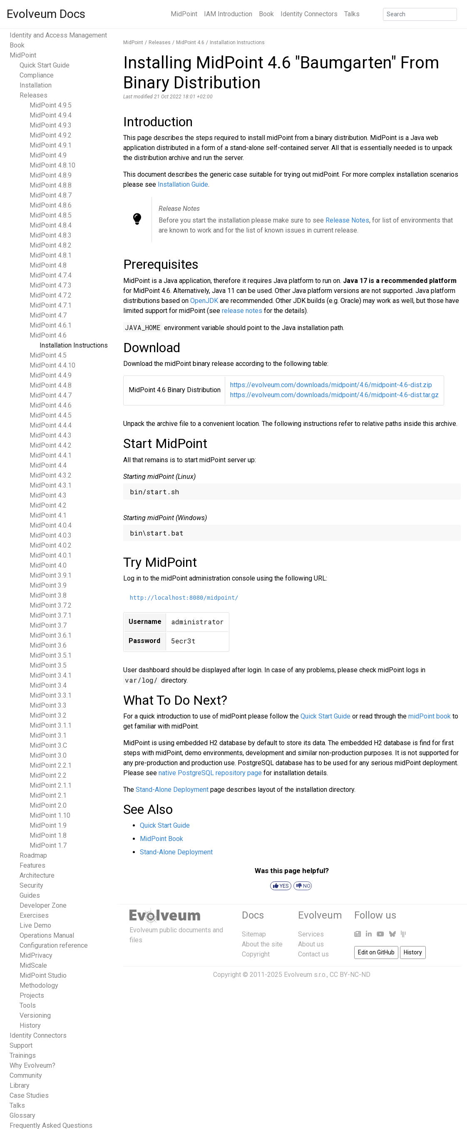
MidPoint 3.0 (48, 755)
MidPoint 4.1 (48, 515)
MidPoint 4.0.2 (51, 545)
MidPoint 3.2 (48, 715)
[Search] (420, 14)
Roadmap (33, 855)
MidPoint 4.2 (48, 505)
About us (311, 944)
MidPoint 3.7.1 (51, 615)
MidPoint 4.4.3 (51, 435)
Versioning (35, 1015)
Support (21, 1045)
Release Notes (347, 220)
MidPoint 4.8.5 (51, 215)
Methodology (39, 985)
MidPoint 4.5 (48, 355)
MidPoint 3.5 (48, 665)
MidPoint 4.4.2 (51, 445)
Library (20, 1085)
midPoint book (429, 716)
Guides (30, 895)
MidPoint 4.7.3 (51, 285)
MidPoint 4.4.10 (52, 365)
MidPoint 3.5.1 (51, 655)
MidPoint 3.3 (48, 705)
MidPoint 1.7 (48, 845)
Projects (32, 995)
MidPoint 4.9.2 (51, 135)
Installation (36, 85)
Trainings (23, 1055)
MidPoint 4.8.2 (51, 245)
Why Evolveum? (32, 1065)
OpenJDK (204, 301)
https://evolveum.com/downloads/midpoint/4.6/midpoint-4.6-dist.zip (331, 385)
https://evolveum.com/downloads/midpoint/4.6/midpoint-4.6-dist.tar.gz (334, 395)
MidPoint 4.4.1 (51, 455)
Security (31, 885)
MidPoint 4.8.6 (51, 205)
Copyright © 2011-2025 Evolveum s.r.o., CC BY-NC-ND (291, 975)
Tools (28, 1005)
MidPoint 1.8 (48, 835)
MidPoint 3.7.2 (51, 605)
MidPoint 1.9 (48, 825)
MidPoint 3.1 (48, 735)
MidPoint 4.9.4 (51, 115)
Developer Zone (43, 905)
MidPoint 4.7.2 (51, 295)
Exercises (34, 915)
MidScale (33, 965)
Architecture (37, 875)
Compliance (37, 75)
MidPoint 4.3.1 (51, 485)
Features (32, 865)
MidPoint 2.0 (48, 805)
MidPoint (184, 14)
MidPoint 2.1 (48, 795)
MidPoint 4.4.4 (51, 425)
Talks (352, 14)
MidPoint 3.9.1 (51, 575)
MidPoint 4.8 (48, 265)
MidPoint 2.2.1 (51, 765)
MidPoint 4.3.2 (51, 475)
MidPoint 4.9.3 (51, 125)
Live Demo (35, 925)
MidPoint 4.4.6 (51, 405)
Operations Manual (47, 935)
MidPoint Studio (43, 975)
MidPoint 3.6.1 (51, 635)
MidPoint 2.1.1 (51, 785)
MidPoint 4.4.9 (51, 375)
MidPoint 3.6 (48, 645)
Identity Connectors (309, 14)
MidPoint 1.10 (50, 815)
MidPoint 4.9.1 (51, 145)
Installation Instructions (74, 345)
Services (311, 934)
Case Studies (29, 1095)
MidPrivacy (36, 955)
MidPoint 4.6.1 (51, 325)
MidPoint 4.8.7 (51, 195)
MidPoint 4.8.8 (51, 185)
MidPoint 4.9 (48, 155)
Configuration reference (54, 945)
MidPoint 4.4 (48, 465)
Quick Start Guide (45, 65)
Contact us (313, 954)
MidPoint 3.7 (48, 625)
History (30, 1025)
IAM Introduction (228, 14)
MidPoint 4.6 (48, 335)
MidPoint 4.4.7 (51, 395)
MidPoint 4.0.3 (51, 535)
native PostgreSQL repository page (210, 773)
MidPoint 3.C (48, 745)
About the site (262, 944)
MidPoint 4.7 (48, 315)
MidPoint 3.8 (48, 595)
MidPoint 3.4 (48, 685)
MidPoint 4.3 (48, 495)
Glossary (22, 1115)
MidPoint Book (161, 839)
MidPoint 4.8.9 (51, 175)
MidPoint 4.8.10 (52, 165)
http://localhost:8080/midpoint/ (184, 597)
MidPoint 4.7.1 (51, 305)
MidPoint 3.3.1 (51, 695)
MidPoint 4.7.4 (51, 275)
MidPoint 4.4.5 (51, 415)
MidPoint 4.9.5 (51, 105)
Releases (33, 95)
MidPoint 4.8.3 (51, 235)
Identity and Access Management (58, 35)
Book (266, 14)
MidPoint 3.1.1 (51, 725)
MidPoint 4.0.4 (51, 525)
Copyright (256, 954)
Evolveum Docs (46, 14)
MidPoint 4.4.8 (51, 385)
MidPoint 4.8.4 (51, 225)
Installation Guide (183, 184)
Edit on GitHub (376, 952)
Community (26, 1075)
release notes (242, 311)
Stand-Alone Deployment (172, 790)
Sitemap (254, 934)
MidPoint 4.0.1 (51, 555)
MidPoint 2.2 (48, 775)
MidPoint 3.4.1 (51, 675)
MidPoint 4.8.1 (51, 255)
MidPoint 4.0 (48, 565)
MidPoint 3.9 (48, 585)
